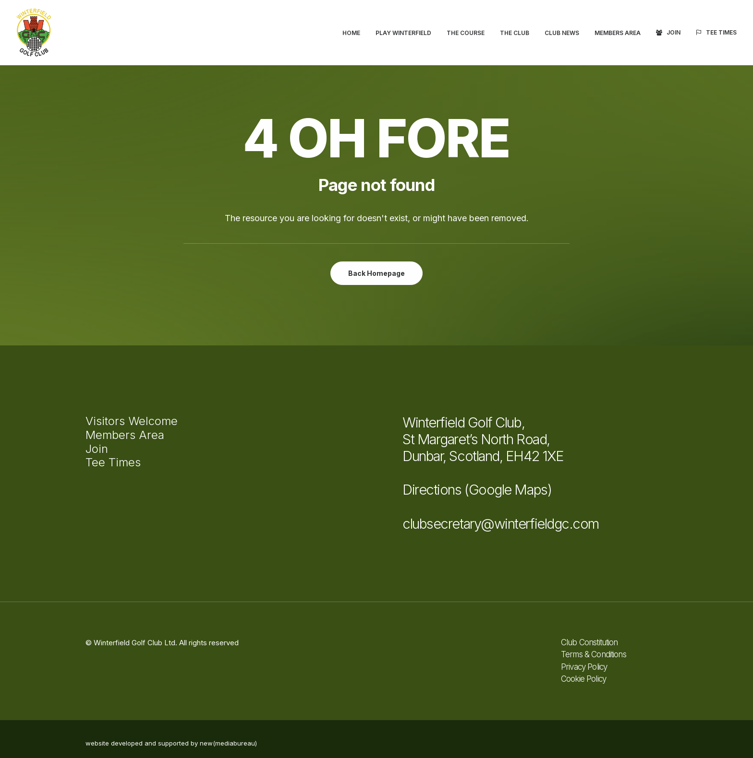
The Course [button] (466, 32)
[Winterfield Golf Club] (33, 33)
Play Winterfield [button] (403, 32)
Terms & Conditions (593, 654)
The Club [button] (514, 32)
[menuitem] (354, 33)
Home (351, 32)
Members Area (618, 32)
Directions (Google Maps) (476, 489)
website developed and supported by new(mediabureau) (171, 743)
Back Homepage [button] (376, 273)
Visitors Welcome (131, 421)
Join (673, 32)
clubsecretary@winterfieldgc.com (500, 523)
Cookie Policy (583, 679)
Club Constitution (589, 642)
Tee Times (721, 32)
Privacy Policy (584, 667)
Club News (562, 32)
